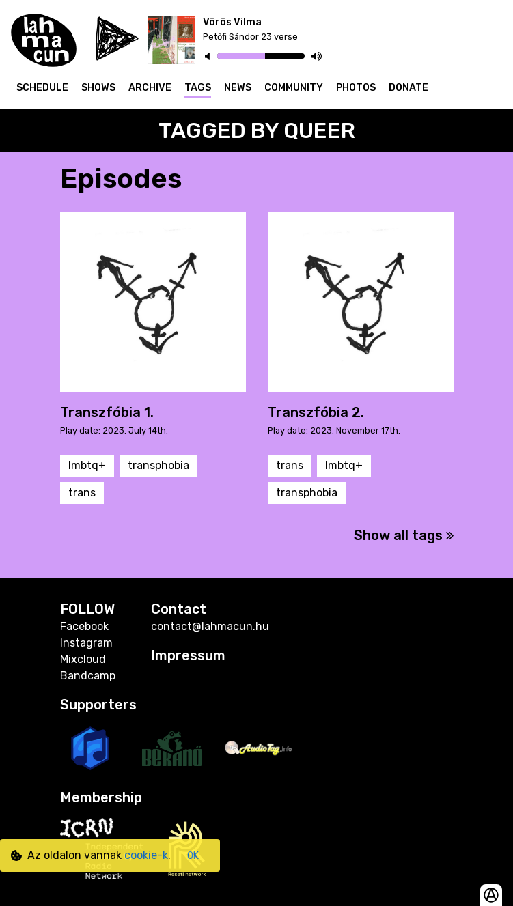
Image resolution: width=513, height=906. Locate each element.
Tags (197, 88)
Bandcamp (87, 675)
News (237, 88)
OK (193, 856)
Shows (98, 88)
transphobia (158, 465)
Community (293, 88)
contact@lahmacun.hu (210, 626)
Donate (408, 88)
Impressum (188, 655)
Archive (149, 88)
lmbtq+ (87, 465)
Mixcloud (83, 659)
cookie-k (146, 855)
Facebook (84, 626)
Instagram (86, 642)
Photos (356, 88)
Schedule (42, 88)
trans (82, 492)
